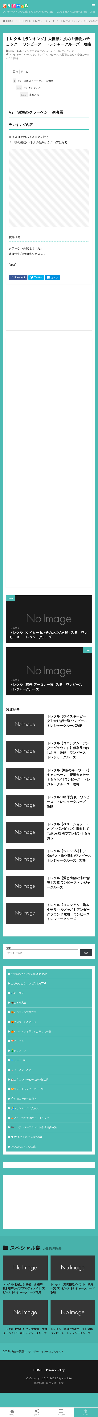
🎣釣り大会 (17, 992)
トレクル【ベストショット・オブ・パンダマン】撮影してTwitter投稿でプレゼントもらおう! (69, 831)
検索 (8, 948)
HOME (10, 21)
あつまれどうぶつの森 (23, 1146)
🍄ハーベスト (18, 1040)
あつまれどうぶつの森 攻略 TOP (75, 11)
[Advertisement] (35, 186)
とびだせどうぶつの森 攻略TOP (28, 983)
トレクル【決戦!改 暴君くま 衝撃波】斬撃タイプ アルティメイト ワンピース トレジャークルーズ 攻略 (25, 1288)
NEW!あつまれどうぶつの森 (26, 1136)
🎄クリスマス (18, 1050)
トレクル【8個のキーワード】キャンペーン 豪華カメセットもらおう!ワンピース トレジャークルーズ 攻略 (69, 777)
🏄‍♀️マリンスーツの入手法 (25, 1108)
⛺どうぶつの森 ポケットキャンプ (30, 1117)
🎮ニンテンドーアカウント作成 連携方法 (34, 1127)
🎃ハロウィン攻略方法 (23, 1012)
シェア (37, 1412)
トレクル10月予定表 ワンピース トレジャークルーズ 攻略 (68, 801)
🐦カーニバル (18, 1060)
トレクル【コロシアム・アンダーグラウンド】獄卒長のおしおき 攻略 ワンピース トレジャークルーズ (68, 750)
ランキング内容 (28, 87)
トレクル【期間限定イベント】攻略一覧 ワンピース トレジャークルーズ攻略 (72, 1288)
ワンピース (52, 54)
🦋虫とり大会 (18, 1002)
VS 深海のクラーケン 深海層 (33, 80)
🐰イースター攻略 (21, 1069)
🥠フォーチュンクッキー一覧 (27, 1088)
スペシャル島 (53, 50)
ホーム (12, 1412)
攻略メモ (29, 94)
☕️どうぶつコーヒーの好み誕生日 (30, 1079)
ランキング (68, 50)
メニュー (61, 1412)
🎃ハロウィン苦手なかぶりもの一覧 (31, 1031)
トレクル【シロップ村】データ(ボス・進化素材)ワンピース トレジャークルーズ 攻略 (69, 855)
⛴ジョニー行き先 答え (24, 1098)
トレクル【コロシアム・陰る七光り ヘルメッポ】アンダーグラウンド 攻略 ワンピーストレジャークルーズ (68, 912)
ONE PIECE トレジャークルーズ (37, 21)
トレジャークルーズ (20, 54)
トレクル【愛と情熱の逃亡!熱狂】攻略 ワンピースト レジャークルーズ (68, 882)
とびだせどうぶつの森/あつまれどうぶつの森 (28, 11)
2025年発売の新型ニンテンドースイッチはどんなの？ (33, 1351)
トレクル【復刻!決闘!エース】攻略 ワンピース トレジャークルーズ (73, 1331)
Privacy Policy (55, 1370)
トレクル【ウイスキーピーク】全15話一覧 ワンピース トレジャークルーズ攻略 (68, 721)
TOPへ (86, 1412)
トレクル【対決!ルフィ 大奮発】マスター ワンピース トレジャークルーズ (25, 1331)
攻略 (15, 58)
